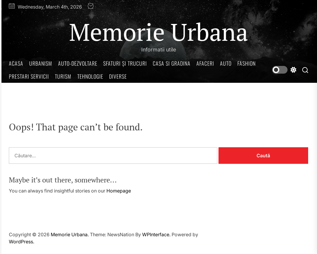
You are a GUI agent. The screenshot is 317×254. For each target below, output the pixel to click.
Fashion (246, 63)
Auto (225, 63)
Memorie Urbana (158, 31)
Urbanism (40, 63)
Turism (63, 76)
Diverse (118, 76)
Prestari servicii (29, 76)
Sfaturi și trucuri (125, 63)
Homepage (118, 191)
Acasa (16, 63)
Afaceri (205, 63)
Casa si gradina (171, 63)
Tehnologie (90, 76)
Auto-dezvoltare (77, 63)
